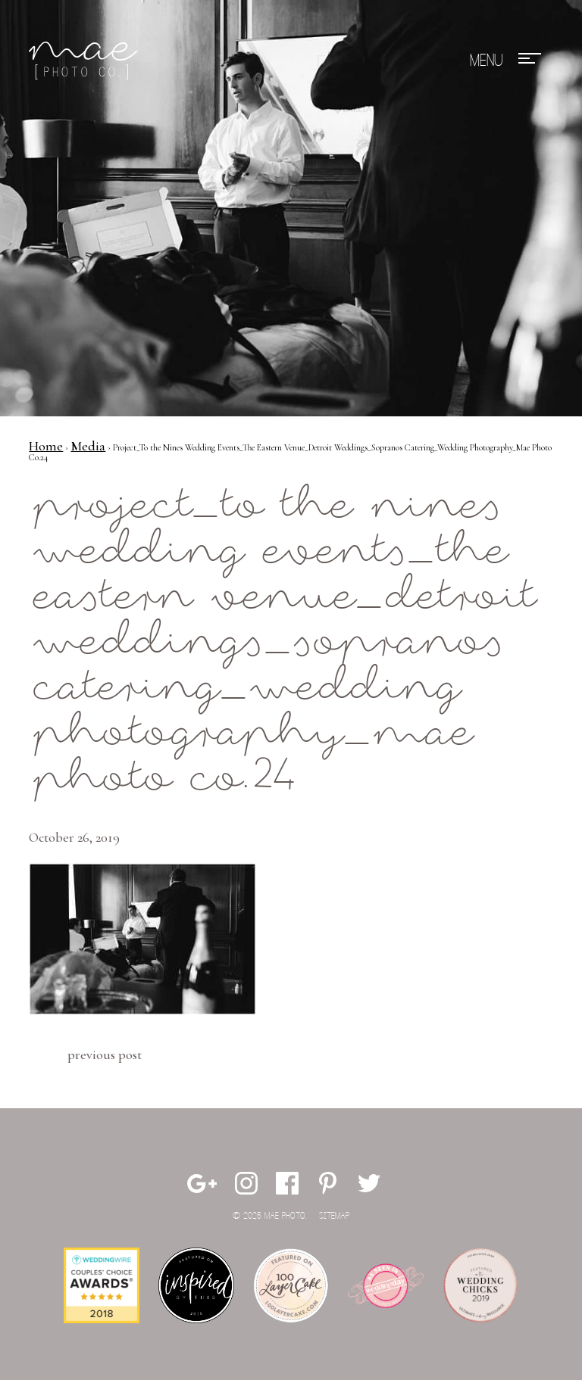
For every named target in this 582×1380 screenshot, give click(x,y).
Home (46, 446)
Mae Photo (85, 60)
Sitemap (334, 1216)
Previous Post (104, 1054)
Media (87, 446)
